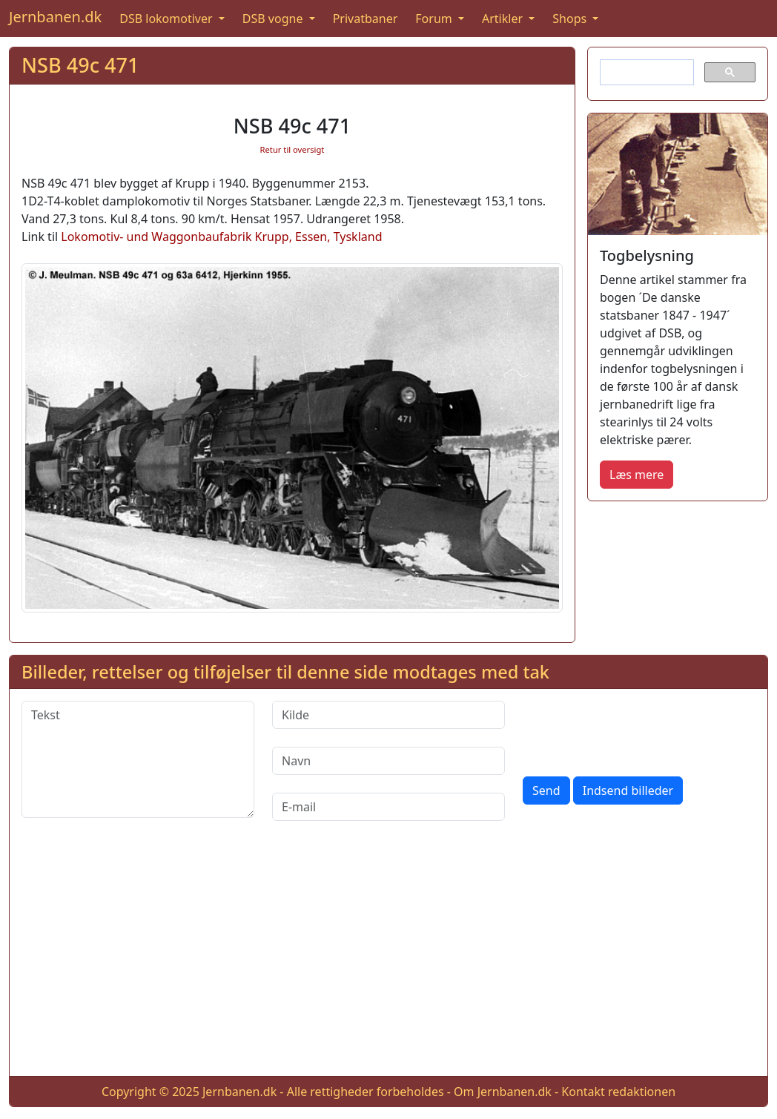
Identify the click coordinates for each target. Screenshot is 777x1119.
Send (546, 790)
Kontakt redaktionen (618, 1091)
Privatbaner (365, 18)
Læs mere (636, 474)
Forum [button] (435, 18)
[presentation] (635, 730)
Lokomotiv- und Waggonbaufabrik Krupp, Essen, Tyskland (221, 236)
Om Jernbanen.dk (503, 1091)
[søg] (645, 73)
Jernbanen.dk (55, 17)
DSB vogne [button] (274, 18)
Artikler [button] (504, 18)
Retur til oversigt (292, 149)
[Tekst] (138, 759)
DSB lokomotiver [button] (167, 18)
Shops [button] (570, 18)
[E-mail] (388, 807)
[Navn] (388, 761)
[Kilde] (388, 715)
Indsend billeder (628, 790)
